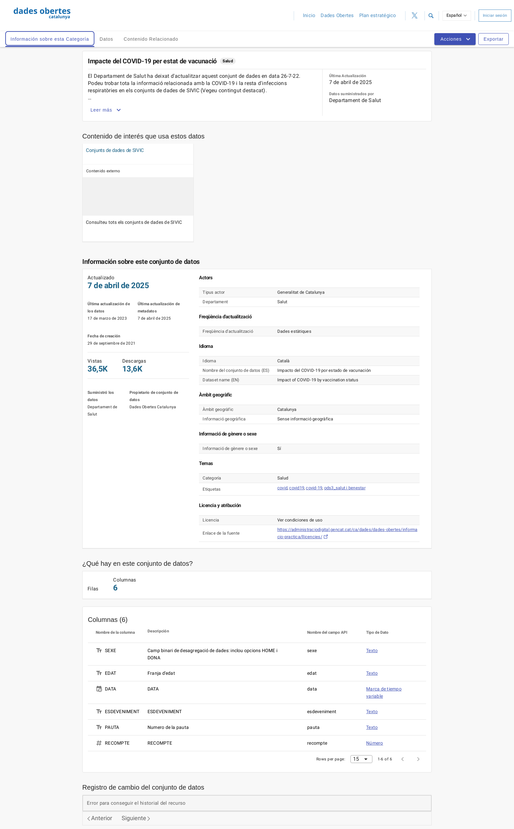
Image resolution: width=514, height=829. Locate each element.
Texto (372, 650)
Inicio (309, 15)
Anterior (99, 818)
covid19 (296, 487)
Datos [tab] (106, 39)
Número (374, 743)
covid (282, 487)
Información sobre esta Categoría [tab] (49, 39)
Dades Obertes (337, 15)
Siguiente (136, 818)
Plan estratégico (377, 15)
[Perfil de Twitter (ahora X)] (415, 15)
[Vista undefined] (118, 150)
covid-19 (314, 487)
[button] (431, 16)
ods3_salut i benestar (345, 487)
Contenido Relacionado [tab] (151, 39)
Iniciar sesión (495, 15)
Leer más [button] (106, 110)
